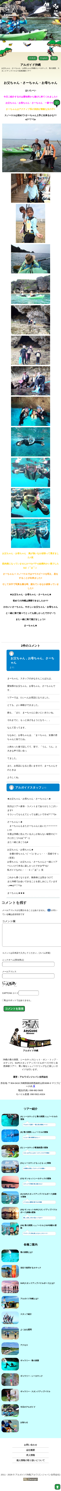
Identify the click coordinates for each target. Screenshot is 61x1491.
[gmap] (34, 1091)
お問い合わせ (30, 1449)
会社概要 (30, 1454)
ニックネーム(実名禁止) (13, 964)
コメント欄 (8, 921)
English (43, 58)
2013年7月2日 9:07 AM (18, 793)
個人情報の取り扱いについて (30, 1465)
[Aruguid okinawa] (10, 12)
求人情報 (30, 1459)
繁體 (54, 58)
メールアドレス (9, 976)
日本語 (32, 58)
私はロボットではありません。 (18, 1005)
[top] (57, 1487)
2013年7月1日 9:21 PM (18, 673)
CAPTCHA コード (10, 998)
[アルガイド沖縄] (31, 1033)
